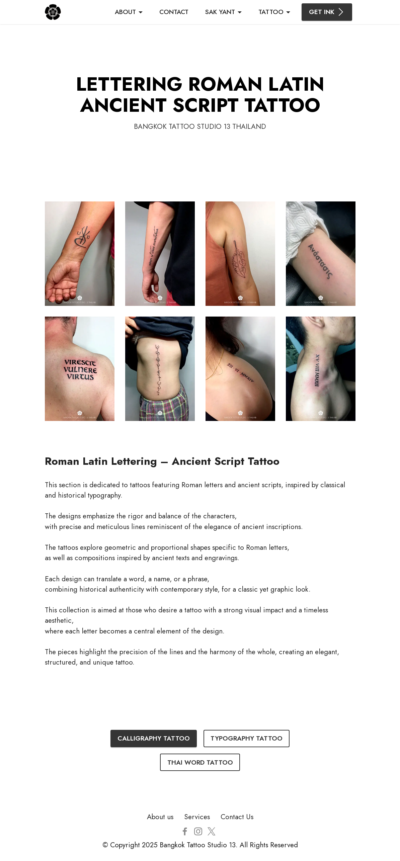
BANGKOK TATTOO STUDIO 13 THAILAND (200, 126)
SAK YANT (220, 11)
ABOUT (125, 11)
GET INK (327, 11)
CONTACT (173, 11)
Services (197, 817)
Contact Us (237, 817)
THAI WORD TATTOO (200, 762)
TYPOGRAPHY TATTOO (247, 738)
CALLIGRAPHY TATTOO (153, 738)
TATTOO (271, 11)
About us (160, 817)
